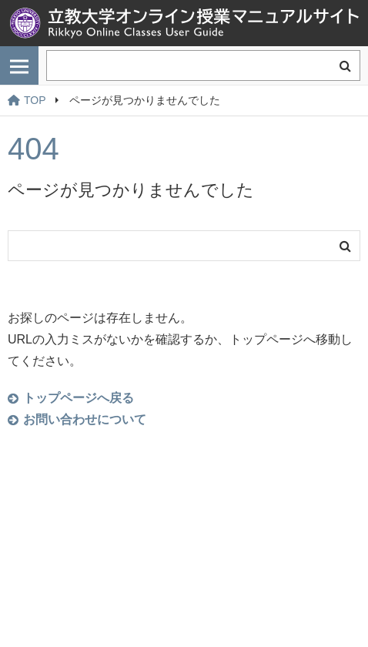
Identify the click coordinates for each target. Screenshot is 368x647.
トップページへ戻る (78, 397)
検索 (345, 65)
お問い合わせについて (84, 419)
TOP (27, 100)
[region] (184, 100)
